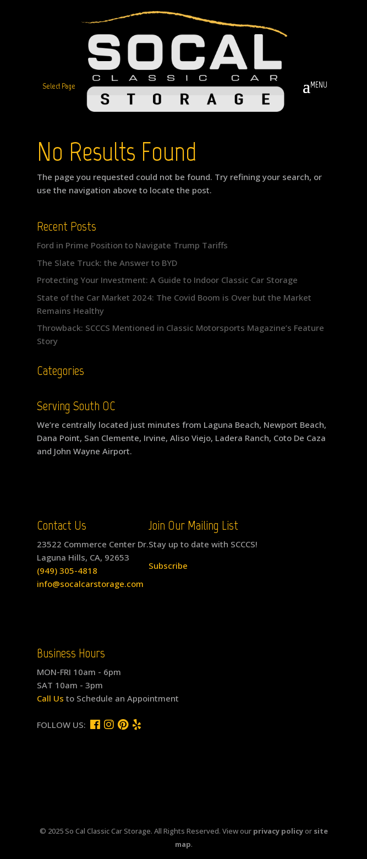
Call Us (50, 698)
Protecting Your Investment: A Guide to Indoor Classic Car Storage (167, 279)
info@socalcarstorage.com (90, 583)
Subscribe (168, 565)
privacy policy (278, 831)
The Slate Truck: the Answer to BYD (107, 262)
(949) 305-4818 (67, 570)
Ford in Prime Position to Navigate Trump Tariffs (132, 245)
